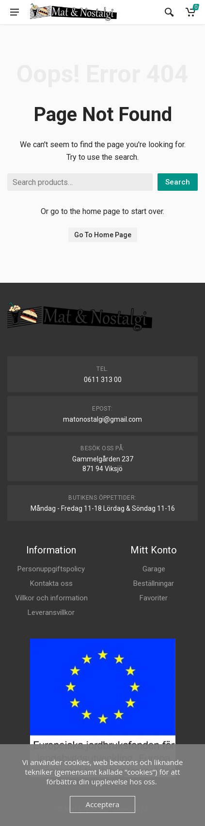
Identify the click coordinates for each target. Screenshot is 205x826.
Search (177, 182)
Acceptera (103, 804)
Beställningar (153, 583)
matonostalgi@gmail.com (102, 419)
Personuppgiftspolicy (51, 569)
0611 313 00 (103, 379)
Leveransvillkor (51, 612)
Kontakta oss (51, 583)
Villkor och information (51, 598)
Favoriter (154, 598)
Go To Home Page (102, 235)
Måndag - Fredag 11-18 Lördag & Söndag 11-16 (103, 508)
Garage (153, 569)
